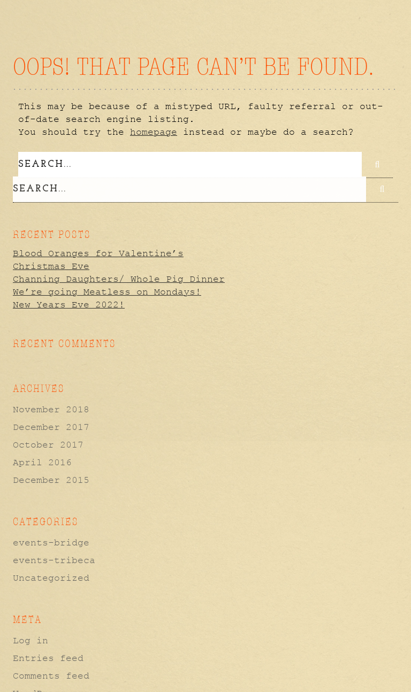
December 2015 (51, 479)
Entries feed (48, 657)
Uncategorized (51, 577)
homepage (153, 132)
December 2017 (51, 426)
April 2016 (42, 462)
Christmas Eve (51, 265)
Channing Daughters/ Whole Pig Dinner (119, 278)
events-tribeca (54, 560)
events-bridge (51, 542)
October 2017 (48, 444)
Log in (30, 640)
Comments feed (51, 675)
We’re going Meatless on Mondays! (107, 291)
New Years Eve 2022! (69, 303)
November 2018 (51, 409)
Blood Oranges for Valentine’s (98, 252)
